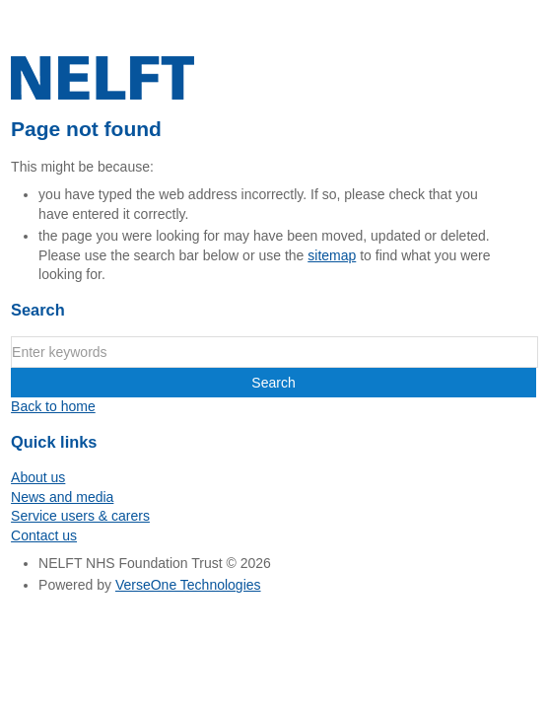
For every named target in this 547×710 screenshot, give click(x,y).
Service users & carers (80, 516)
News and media (62, 497)
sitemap (332, 255)
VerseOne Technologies (188, 585)
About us (38, 477)
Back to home (53, 406)
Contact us (44, 535)
